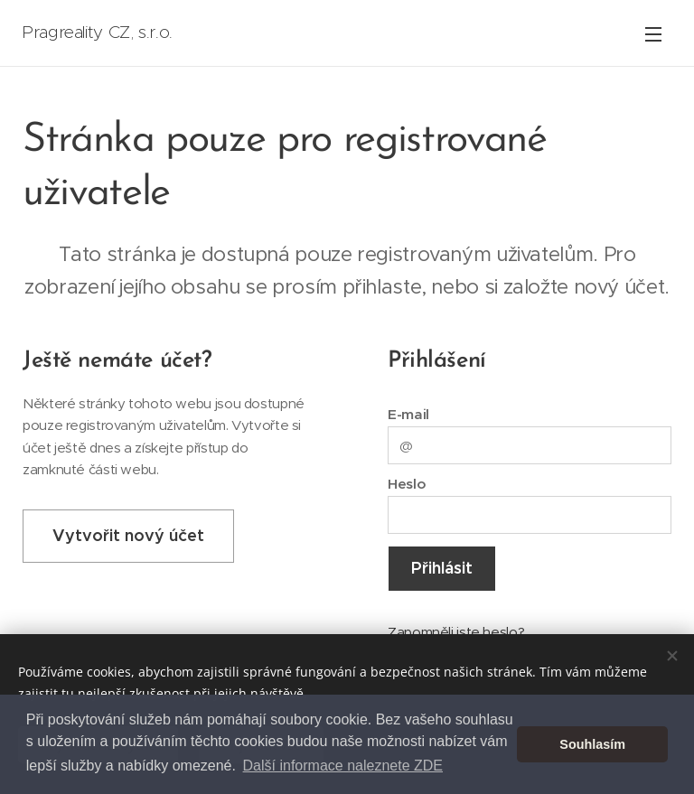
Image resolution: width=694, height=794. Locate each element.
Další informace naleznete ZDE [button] (343, 765)
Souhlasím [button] (592, 744)
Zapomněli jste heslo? (456, 631)
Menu (653, 34)
